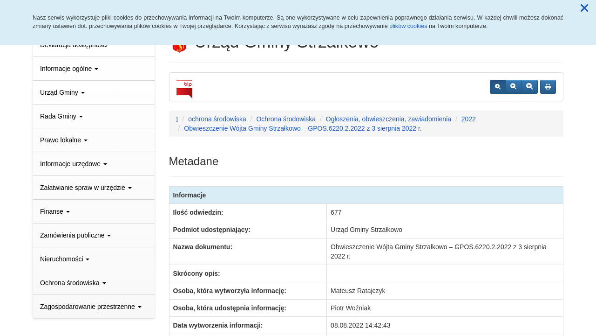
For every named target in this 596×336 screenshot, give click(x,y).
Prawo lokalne (64, 140)
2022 (468, 119)
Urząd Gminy (62, 92)
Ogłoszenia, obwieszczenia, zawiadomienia (388, 119)
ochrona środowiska (217, 119)
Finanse (55, 211)
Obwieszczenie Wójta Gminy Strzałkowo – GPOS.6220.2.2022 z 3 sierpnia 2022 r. (302, 128)
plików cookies (408, 26)
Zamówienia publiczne (75, 235)
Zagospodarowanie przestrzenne (91, 306)
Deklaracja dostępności (74, 45)
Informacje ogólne (69, 68)
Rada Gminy (61, 116)
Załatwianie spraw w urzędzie (86, 187)
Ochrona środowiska (73, 283)
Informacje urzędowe (73, 164)
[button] (584, 8)
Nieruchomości (64, 259)
